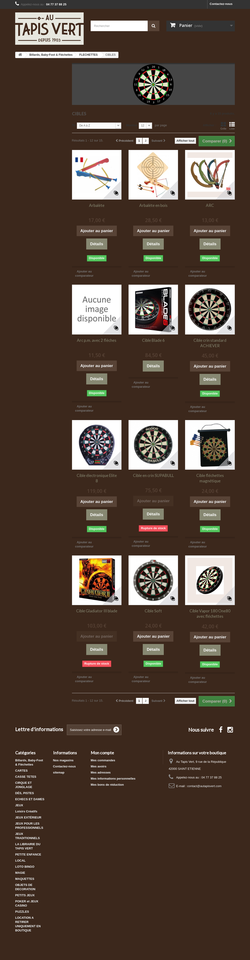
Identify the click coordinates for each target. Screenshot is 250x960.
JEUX (19, 805)
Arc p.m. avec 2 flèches (96, 340)
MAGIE (20, 872)
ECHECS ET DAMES (29, 799)
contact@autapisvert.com (204, 786)
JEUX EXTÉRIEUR (28, 817)
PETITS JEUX (25, 895)
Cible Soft (153, 610)
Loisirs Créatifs (26, 811)
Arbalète (96, 205)
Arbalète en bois (153, 205)
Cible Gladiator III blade (96, 610)
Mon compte (102, 752)
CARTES (21, 770)
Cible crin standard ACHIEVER (209, 343)
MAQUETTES (24, 879)
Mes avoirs (98, 766)
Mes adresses (101, 772)
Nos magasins (63, 760)
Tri (74, 125)
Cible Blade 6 (153, 340)
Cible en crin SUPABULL (153, 475)
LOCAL (20, 860)
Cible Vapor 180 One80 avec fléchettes (209, 613)
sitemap (58, 772)
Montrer (131, 125)
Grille (223, 126)
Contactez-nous (221, 4)
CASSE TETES (25, 776)
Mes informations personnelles (113, 778)
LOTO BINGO (24, 866)
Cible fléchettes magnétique (210, 478)
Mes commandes (103, 760)
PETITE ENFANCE (28, 854)
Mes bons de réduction (107, 784)
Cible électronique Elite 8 (97, 478)
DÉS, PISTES (24, 793)
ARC (210, 205)
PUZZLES (22, 911)
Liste (232, 126)
